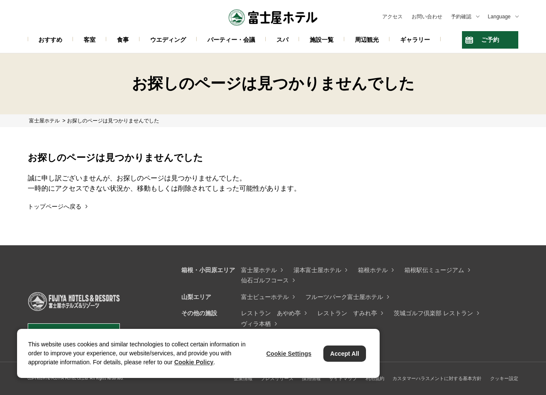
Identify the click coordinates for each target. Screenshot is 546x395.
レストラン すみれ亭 (347, 313)
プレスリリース (277, 378)
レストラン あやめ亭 (271, 313)
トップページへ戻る (54, 206)
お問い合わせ (427, 17)
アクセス (392, 17)
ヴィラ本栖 (256, 323)
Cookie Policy (193, 362)
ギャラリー (415, 39)
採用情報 (311, 378)
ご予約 (490, 39)
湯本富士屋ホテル (317, 270)
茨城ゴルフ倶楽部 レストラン (433, 313)
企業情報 (243, 378)
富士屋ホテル (259, 270)
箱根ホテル (373, 270)
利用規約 (375, 378)
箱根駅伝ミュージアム (434, 270)
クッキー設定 (504, 378)
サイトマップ (343, 378)
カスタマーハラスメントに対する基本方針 (437, 378)
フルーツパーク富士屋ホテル (344, 296)
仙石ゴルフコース (265, 280)
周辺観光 (367, 39)
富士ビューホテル (265, 296)
